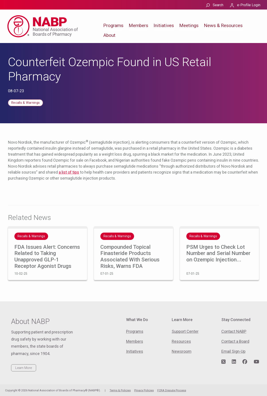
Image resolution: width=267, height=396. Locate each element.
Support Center (185, 331)
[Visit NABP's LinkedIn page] (234, 361)
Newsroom (181, 351)
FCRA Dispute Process (171, 390)
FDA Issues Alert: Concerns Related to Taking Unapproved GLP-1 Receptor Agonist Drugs (47, 256)
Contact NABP (233, 331)
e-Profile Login (248, 5)
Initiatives (164, 25)
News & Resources (223, 25)
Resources (181, 341)
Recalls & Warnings (25, 103)
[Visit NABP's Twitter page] (223, 361)
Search (218, 5)
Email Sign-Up (233, 351)
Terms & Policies (120, 390)
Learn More (23, 368)
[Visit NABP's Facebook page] (244, 361)
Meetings (189, 25)
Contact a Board (235, 341)
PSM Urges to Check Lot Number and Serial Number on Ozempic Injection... (218, 253)
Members (138, 25)
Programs (113, 25)
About (109, 35)
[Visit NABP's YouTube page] (256, 361)
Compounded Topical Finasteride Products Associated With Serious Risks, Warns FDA (130, 256)
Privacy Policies (144, 390)
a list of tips (69, 172)
